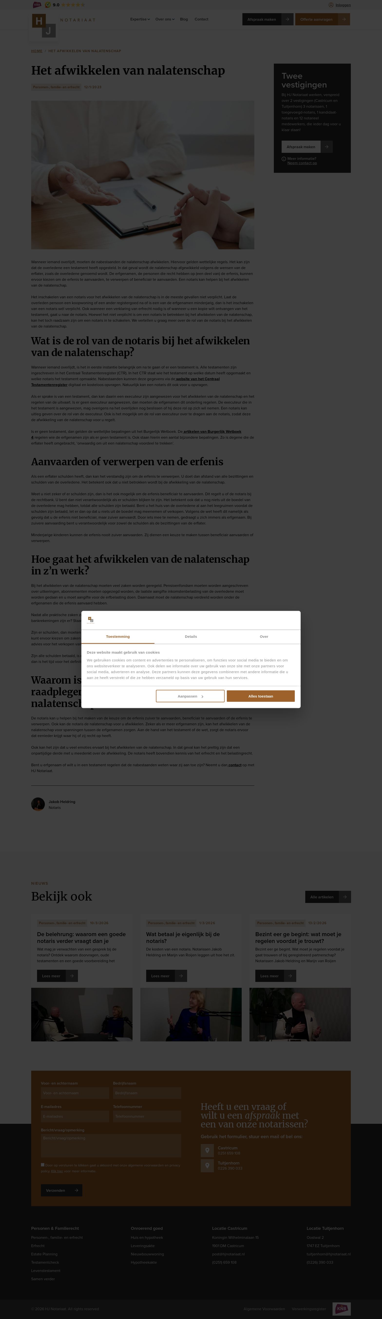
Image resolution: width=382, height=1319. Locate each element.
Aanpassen (190, 696)
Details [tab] (191, 636)
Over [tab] (264, 636)
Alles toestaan (260, 696)
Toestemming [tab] (118, 636)
